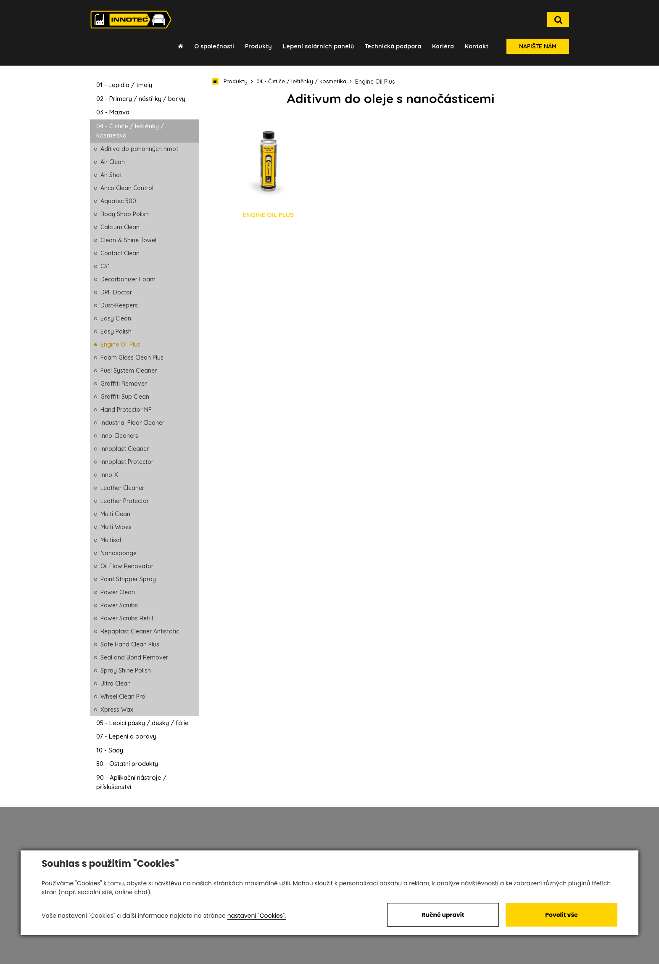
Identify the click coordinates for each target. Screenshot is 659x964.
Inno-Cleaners (119, 436)
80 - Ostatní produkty (127, 764)
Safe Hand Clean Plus (129, 644)
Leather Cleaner (122, 488)
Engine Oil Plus (120, 344)
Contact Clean (120, 253)
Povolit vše (561, 915)
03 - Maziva (112, 112)
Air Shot (111, 175)
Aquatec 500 (118, 201)
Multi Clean (115, 514)
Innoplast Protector (126, 462)
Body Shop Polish (124, 214)
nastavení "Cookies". (256, 915)
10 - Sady (109, 750)
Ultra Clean (115, 683)
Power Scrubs (119, 605)
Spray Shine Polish (125, 670)
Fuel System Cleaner (128, 370)
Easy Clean (115, 318)
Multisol (110, 540)
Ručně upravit (443, 915)
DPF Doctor (116, 292)
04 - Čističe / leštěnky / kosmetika (130, 131)
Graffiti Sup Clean (124, 396)
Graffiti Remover (123, 383)
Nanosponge (118, 553)
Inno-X (109, 475)
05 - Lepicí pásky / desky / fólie (142, 723)
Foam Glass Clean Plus (131, 357)
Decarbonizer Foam (128, 279)
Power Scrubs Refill (126, 618)
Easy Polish (116, 331)
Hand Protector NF (126, 409)
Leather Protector (124, 501)
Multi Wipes (116, 527)
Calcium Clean (120, 227)
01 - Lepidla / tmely (124, 85)
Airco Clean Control (126, 188)
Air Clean (112, 162)
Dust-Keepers (119, 305)
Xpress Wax (116, 709)
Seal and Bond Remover (134, 657)
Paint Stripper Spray (128, 579)
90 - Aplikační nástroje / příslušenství (131, 782)
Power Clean (117, 592)
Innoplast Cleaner (124, 449)
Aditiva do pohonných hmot (139, 149)
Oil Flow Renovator (126, 566)
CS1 (105, 266)
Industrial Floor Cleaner (132, 422)
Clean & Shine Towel (128, 240)
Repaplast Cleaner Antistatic (139, 631)
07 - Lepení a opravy (126, 736)
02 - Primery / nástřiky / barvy (140, 99)
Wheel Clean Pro (122, 696)
